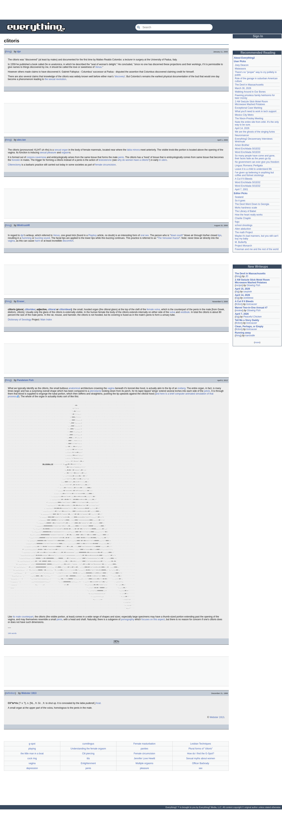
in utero (163, 160)
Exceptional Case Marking (248, 107)
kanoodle (250, 335)
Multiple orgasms (144, 792)
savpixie (247, 291)
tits (88, 787)
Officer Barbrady (200, 792)
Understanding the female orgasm (88, 777)
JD (246, 276)
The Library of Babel (245, 211)
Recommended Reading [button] (258, 52)
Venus (98, 67)
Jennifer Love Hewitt (144, 787)
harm (37, 240)
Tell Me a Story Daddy (247, 320)
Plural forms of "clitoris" (200, 777)
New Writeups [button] (258, 266)
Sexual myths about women (200, 787)
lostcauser (251, 304)
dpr (19, 51)
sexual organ (61, 149)
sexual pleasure (48, 152)
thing (8, 51)
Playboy (92, 235)
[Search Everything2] (174, 27)
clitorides (30, 309)
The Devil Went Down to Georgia (252, 204)
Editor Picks (240, 193)
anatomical (74, 388)
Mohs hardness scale (246, 207)
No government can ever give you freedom (257, 162)
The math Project (244, 232)
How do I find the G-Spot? (200, 782)
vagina (11, 240)
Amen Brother (242, 145)
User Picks (240, 61)
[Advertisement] (141, 10)
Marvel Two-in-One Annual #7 (251, 307)
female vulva (153, 309)
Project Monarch (243, 245)
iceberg (182, 388)
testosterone (105, 160)
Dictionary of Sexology (19, 319)
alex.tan (21, 139)
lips (219, 235)
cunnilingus (88, 772)
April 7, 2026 (242, 314)
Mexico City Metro (244, 115)
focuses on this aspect (153, 648)
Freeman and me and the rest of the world (256, 249)
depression (32, 796)
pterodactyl (95, 391)
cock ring (32, 787)
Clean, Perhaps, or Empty (249, 326)
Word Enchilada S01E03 (247, 152)
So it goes (240, 200)
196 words (12, 662)
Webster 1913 (28, 721)
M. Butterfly (241, 242)
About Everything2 (244, 57)
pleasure (144, 796)
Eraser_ (21, 301)
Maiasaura (240, 68)
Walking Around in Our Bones (250, 91)
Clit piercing (88, 782)
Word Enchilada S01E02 (247, 148)
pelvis (207, 391)
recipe (239, 285)
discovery (120, 76)
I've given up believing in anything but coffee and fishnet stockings (254, 174)
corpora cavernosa (36, 157)
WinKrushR (23, 225)
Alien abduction (243, 228)
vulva (172, 312)
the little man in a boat (32, 782)
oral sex (145, 235)
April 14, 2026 (242, 128)
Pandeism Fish (25, 380)
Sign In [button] (258, 36)
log (237, 291)
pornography (127, 648)
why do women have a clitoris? (133, 160)
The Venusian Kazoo (168, 238)
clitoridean (65, 309)
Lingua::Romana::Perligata (249, 165)
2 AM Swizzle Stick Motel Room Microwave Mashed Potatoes (251, 103)
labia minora (133, 149)
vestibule (185, 312)
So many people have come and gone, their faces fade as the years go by (255, 157)
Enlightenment (88, 792)
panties (144, 777)
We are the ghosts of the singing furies (255, 131)
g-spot (32, 772)
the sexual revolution (55, 79)
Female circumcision (144, 782)
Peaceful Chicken (252, 316)
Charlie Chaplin (243, 218)
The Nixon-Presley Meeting (249, 118)
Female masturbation (144, 772)
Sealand (239, 197)
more (257, 342)
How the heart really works (248, 214)
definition (10, 721)
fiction (239, 304)
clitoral (52, 309)
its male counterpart (23, 645)
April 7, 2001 (241, 189)
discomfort (68, 240)
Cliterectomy (14, 164)
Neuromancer (242, 135)
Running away (243, 332)
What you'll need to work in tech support (255, 111)
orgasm (65, 152)
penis (121, 157)
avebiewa (248, 297)
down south (177, 235)
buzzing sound (42, 238)
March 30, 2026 (243, 88)
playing (32, 777)
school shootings (243, 225)
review (239, 310)
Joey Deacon (242, 65)
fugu (237, 221)
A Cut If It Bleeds (243, 178)
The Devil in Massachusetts (249, 84)
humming (26, 238)
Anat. (98, 731)
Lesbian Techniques (200, 772)
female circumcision (105, 164)
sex (201, 796)
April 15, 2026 (242, 288)
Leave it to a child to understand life (253, 169)
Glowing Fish (253, 285)
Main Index (46, 319)
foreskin (16, 160)
